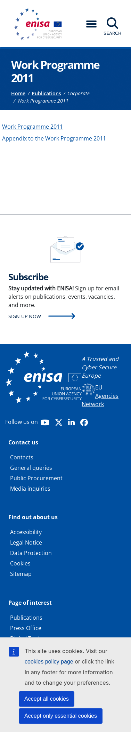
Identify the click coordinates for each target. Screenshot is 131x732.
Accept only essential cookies (60, 716)
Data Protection (31, 553)
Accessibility (26, 532)
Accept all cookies (46, 699)
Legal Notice (26, 542)
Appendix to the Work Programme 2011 (54, 138)
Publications (26, 617)
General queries (31, 468)
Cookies (20, 563)
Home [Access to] (18, 93)
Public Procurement (36, 478)
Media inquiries (30, 488)
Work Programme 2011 (32, 126)
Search (112, 33)
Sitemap (21, 574)
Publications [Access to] (46, 93)
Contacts (21, 457)
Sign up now (24, 316)
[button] (91, 24)
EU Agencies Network (100, 396)
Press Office (25, 628)
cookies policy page (49, 662)
